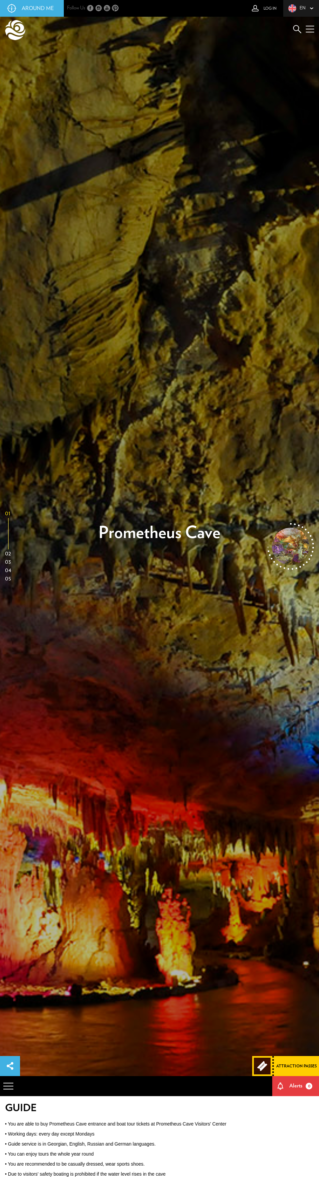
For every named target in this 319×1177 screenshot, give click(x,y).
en (297, 8)
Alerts (301, 1086)
